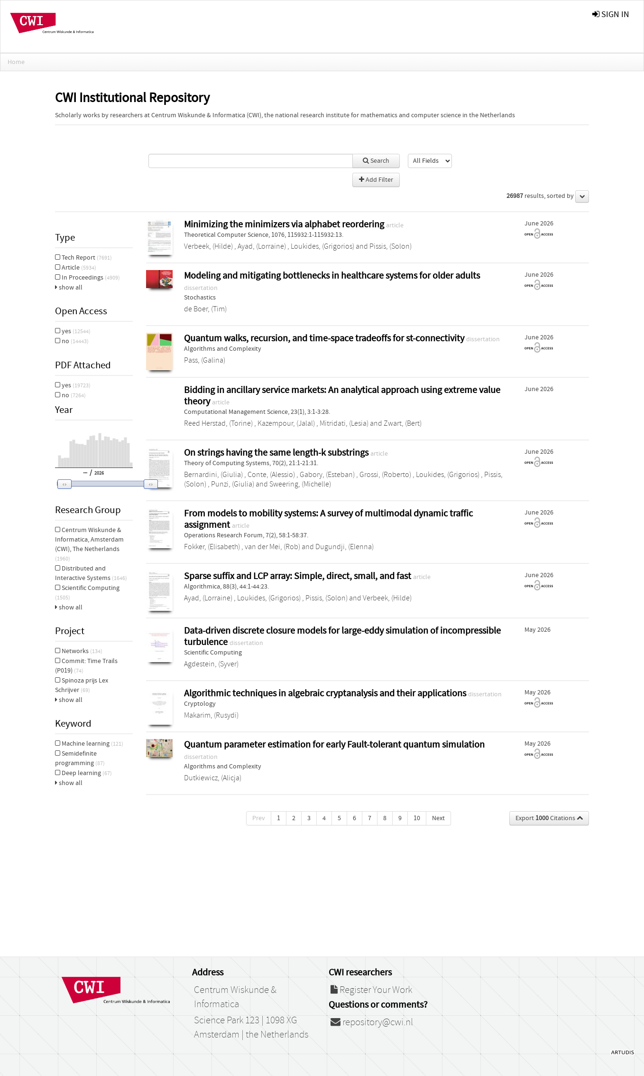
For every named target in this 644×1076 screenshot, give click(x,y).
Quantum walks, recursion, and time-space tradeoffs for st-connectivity (325, 338)
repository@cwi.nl (372, 1022)
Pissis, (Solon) (390, 246)
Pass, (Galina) (204, 360)
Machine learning (89, 744)
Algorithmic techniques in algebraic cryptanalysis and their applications (326, 693)
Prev (258, 818)
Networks (78, 651)
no (72, 341)
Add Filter (376, 180)
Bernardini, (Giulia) (213, 474)
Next (438, 818)
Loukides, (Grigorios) (322, 246)
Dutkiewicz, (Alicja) (212, 778)
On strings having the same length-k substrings (277, 452)
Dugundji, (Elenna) (344, 547)
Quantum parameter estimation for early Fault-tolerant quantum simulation (334, 744)
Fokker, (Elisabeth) (212, 547)
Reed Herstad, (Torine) (218, 423)
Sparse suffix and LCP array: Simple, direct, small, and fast (298, 576)
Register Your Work (371, 990)
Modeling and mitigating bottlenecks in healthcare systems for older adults (332, 275)
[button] (101, 484)
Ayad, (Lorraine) (262, 246)
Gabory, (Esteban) (327, 474)
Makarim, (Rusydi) (211, 715)
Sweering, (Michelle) (300, 484)
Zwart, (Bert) (403, 423)
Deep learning (83, 773)
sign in (610, 14)
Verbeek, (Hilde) (208, 246)
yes (73, 331)
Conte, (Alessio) (271, 474)
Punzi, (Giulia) (232, 484)
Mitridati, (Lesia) (344, 423)
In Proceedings (87, 277)
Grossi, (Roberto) (385, 474)
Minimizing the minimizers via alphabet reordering (285, 224)
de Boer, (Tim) (205, 309)
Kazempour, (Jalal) (286, 423)
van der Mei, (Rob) (272, 547)
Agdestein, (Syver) (211, 664)
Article (75, 267)
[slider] (105, 484)
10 (417, 818)
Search (376, 161)
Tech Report (83, 258)
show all (69, 287)
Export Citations (549, 818)
